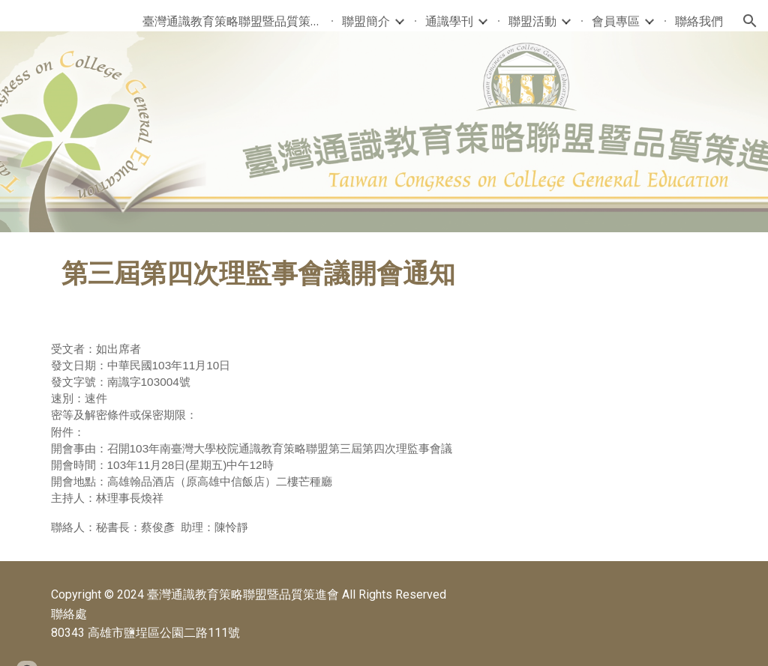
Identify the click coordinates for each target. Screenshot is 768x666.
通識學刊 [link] (449, 21)
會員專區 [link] (616, 21)
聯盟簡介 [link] (366, 21)
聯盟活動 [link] (532, 21)
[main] (384, 274)
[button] (750, 21)
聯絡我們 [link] (699, 21)
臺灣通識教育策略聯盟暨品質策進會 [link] (232, 21)
